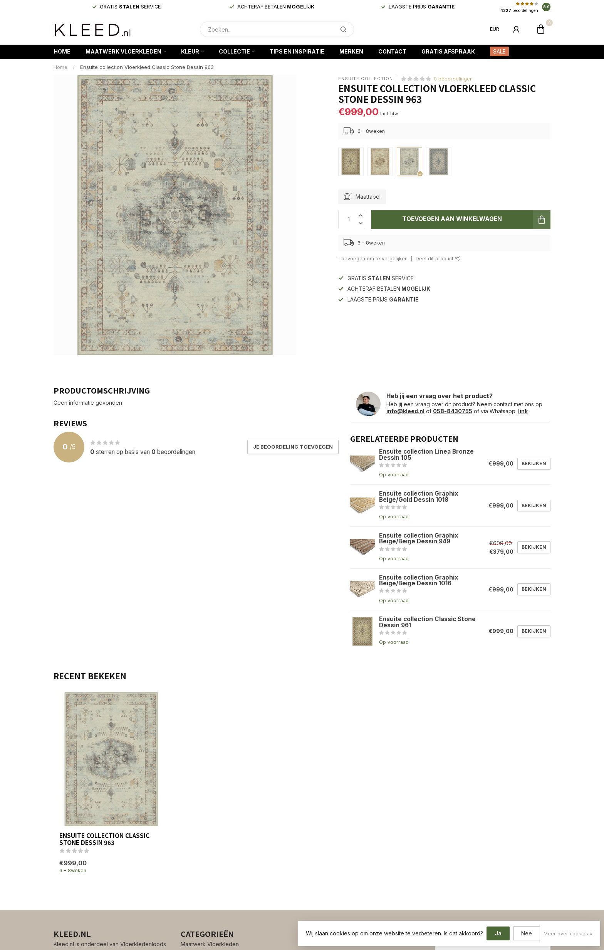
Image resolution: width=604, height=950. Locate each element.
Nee (526, 933)
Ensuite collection (365, 79)
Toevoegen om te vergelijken (373, 258)
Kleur (190, 51)
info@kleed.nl (405, 411)
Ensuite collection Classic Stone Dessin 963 (104, 839)
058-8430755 (452, 411)
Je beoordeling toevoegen (293, 447)
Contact (392, 51)
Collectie (234, 51)
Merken (351, 51)
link (523, 411)
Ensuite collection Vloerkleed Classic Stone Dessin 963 (147, 67)
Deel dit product (438, 258)
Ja (498, 933)
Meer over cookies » (568, 934)
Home (62, 51)
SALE (499, 51)
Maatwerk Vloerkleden (123, 51)
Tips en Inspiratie (297, 51)
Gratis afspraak (448, 51)
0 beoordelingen (453, 79)
